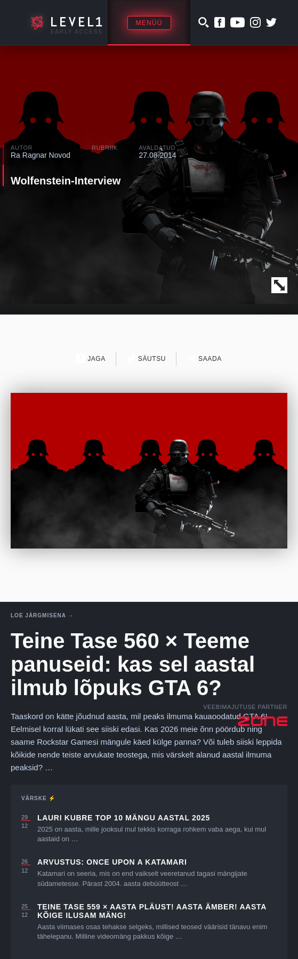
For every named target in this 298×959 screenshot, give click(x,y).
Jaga (91, 358)
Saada (204, 358)
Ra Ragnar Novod (40, 155)
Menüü (149, 23)
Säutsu (146, 358)
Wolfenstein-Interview (65, 181)
